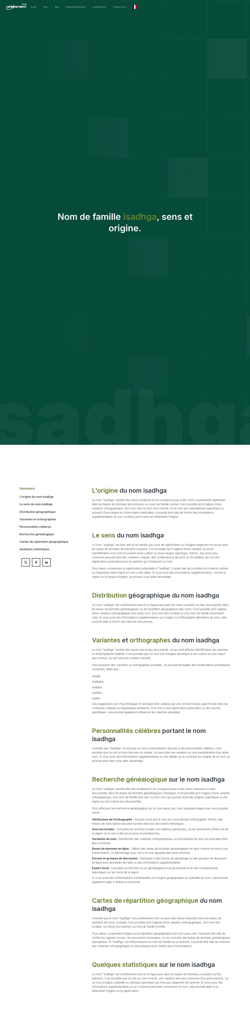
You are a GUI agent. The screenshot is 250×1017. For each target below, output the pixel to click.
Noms (83, 7)
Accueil (68, 7)
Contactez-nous (184, 7)
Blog (97, 7)
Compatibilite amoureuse (122, 7)
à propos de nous (156, 7)
